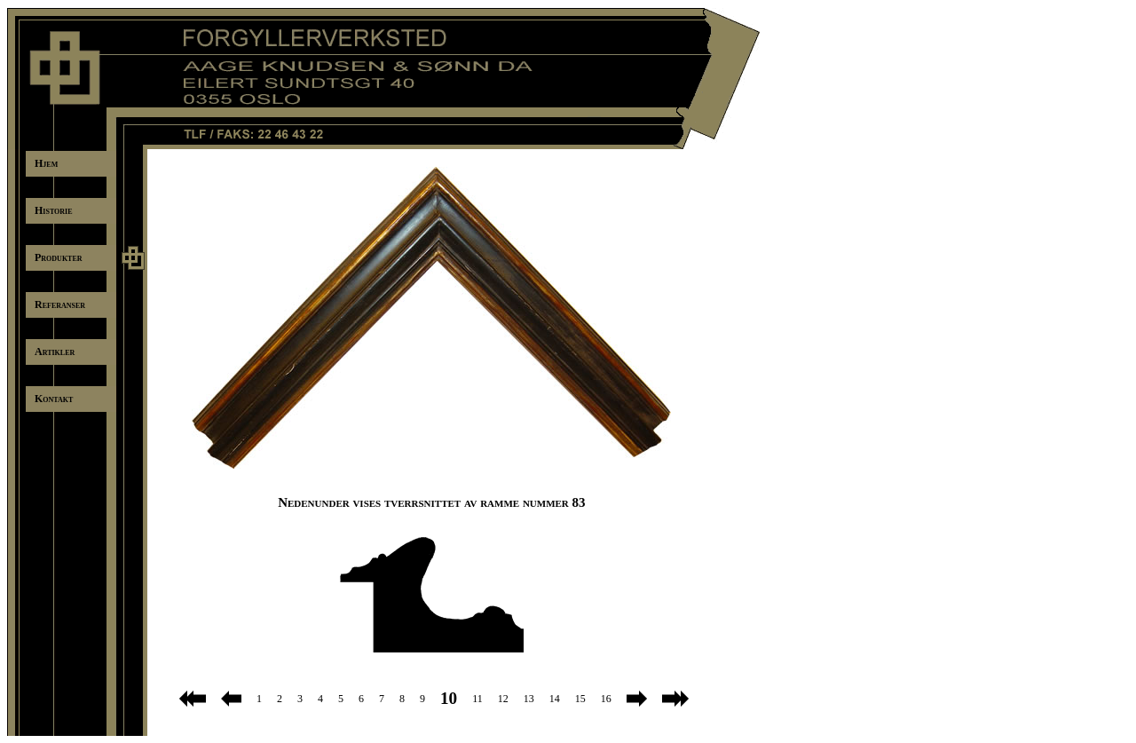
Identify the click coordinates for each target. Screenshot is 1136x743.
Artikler (55, 351)
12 (503, 698)
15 (580, 698)
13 (529, 698)
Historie (54, 210)
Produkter (59, 257)
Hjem (46, 163)
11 (477, 698)
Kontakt (54, 398)
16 (606, 698)
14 (554, 698)
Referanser (60, 304)
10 (448, 698)
